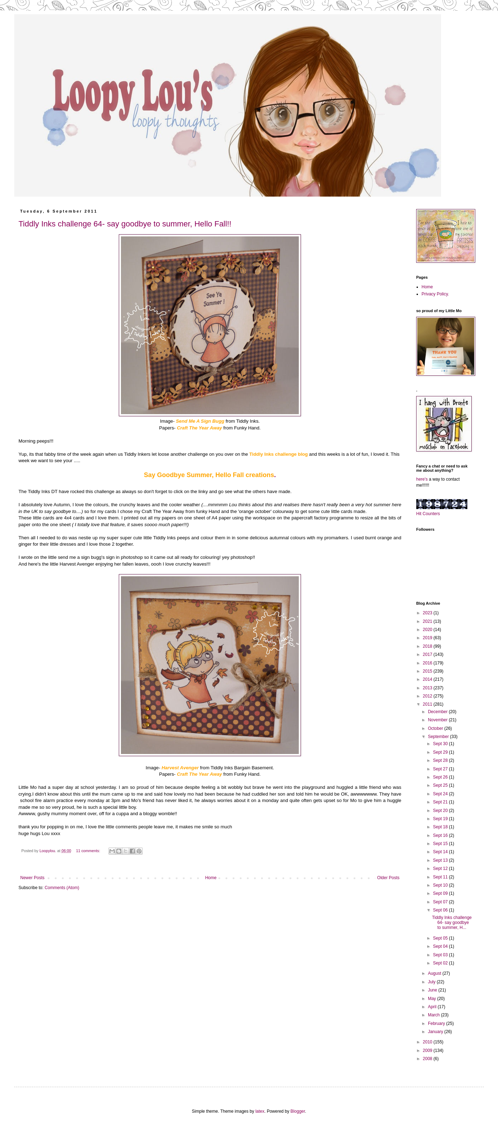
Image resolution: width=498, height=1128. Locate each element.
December (438, 711)
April (433, 1006)
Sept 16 (441, 835)
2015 (428, 671)
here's (422, 479)
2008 (428, 1058)
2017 (428, 654)
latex (259, 1111)
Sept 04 (441, 946)
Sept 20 (441, 810)
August (435, 973)
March (434, 1014)
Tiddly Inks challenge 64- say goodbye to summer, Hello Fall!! (124, 223)
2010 (428, 1041)
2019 (428, 637)
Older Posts (388, 877)
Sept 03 (441, 954)
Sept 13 (441, 860)
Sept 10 (441, 885)
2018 (428, 646)
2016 (428, 663)
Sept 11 (441, 877)
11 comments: (88, 851)
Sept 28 (441, 760)
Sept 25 (441, 785)
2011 (428, 704)
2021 (428, 621)
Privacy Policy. (435, 294)
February (437, 1023)
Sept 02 (441, 963)
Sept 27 (441, 768)
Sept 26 (441, 777)
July (432, 981)
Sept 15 (441, 843)
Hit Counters (428, 513)
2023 (428, 612)
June (433, 990)
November (438, 719)
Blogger (298, 1111)
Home (211, 877)
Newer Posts (32, 877)
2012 (428, 696)
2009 (428, 1050)
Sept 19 (441, 818)
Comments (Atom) (61, 887)
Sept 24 (441, 793)
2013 (428, 687)
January (436, 1031)
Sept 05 (441, 938)
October (436, 728)
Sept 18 (441, 826)
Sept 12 (441, 868)
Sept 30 (441, 743)
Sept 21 (441, 802)
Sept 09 (441, 893)
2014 (428, 679)
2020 (428, 629)
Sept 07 (441, 901)
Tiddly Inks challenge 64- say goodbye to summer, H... (452, 922)
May (432, 998)
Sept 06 (441, 910)
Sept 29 (441, 752)
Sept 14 (441, 851)
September (439, 736)
